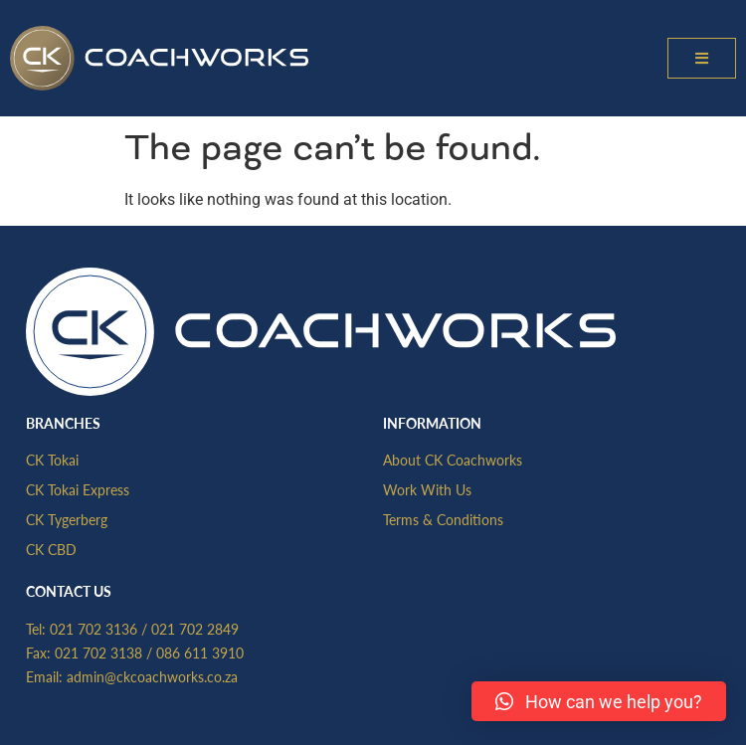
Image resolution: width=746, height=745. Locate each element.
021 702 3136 (93, 629)
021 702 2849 (195, 629)
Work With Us (427, 489)
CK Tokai (52, 459)
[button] (701, 58)
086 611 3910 (200, 652)
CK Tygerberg (66, 519)
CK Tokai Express (77, 489)
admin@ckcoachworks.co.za (152, 676)
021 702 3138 (98, 652)
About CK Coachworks (452, 459)
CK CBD (51, 549)
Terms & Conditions (443, 519)
